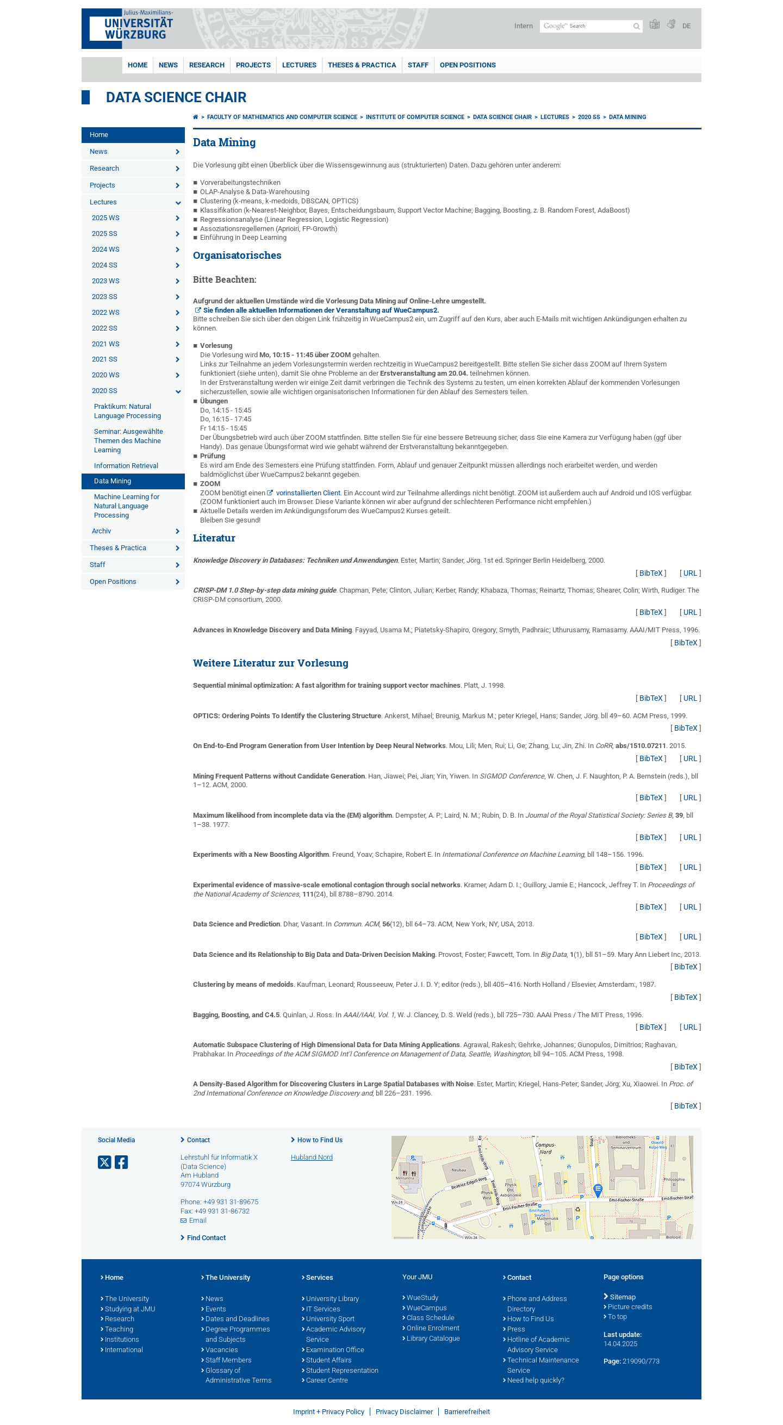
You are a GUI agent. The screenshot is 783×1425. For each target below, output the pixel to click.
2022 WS (106, 312)
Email (198, 1220)
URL (690, 573)
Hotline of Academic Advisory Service (536, 1345)
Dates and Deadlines (235, 1319)
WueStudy (420, 1298)
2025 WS (106, 218)
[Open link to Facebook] (122, 1162)
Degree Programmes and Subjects (235, 1335)
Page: (612, 1361)
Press (514, 1330)
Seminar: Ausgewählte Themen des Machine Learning (128, 440)
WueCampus (424, 1309)
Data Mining (112, 481)
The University (125, 1299)
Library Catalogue (431, 1339)
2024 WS (106, 249)
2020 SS (104, 391)
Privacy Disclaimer (404, 1412)
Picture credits (628, 1307)
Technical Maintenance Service (541, 1366)
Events (213, 1310)
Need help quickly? (533, 1381)
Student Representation (340, 1371)
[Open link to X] (105, 1162)
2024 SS (104, 265)
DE (686, 26)
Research (207, 65)
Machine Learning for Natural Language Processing (126, 506)
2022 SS (104, 328)
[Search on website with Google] (591, 26)
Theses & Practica (362, 65)
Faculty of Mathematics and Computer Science (282, 117)
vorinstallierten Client (308, 493)
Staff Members (226, 1361)
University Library (330, 1299)
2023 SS (104, 297)
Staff (418, 65)
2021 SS (104, 359)
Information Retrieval (126, 466)
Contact (198, 1140)
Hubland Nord (312, 1157)
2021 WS (106, 344)
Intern (523, 26)
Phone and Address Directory (535, 1305)
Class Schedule (428, 1318)
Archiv (101, 531)
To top (615, 1317)
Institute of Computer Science (415, 117)
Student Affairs (327, 1361)
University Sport (328, 1319)
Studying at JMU (128, 1310)
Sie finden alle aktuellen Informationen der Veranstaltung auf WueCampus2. (321, 310)
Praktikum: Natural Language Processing (127, 411)
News (168, 65)
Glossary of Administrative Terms (236, 1376)
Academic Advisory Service (333, 1335)
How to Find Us (320, 1140)
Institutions (120, 1340)
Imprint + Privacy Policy (328, 1412)
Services (317, 1278)
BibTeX (651, 573)
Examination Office (333, 1350)
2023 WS (106, 281)
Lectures (299, 65)
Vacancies (219, 1350)
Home (137, 65)
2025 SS (104, 233)
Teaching (117, 1330)
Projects (253, 65)
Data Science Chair (176, 97)
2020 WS (106, 375)
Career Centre (325, 1381)
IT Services (321, 1310)
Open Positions (468, 65)
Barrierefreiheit (467, 1412)
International (122, 1350)
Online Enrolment (430, 1329)
